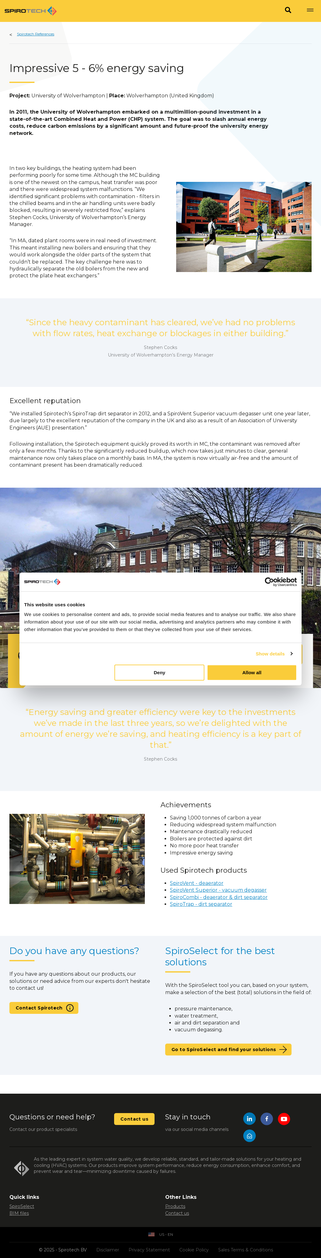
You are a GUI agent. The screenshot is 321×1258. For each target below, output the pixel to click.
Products (175, 1206)
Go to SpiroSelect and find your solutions (223, 1049)
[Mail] (249, 1136)
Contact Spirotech (39, 1008)
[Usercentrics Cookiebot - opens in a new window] (269, 582)
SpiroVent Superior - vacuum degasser (218, 890)
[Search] (288, 11)
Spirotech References (35, 34)
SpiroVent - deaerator (197, 883)
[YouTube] (284, 1119)
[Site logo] (31, 11)
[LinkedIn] (249, 1119)
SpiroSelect (21, 1206)
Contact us (134, 1119)
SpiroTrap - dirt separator (201, 904)
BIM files (19, 1213)
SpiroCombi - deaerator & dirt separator (219, 897)
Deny (160, 672)
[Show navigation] (310, 11)
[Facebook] (266, 1119)
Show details (270, 653)
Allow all (251, 672)
